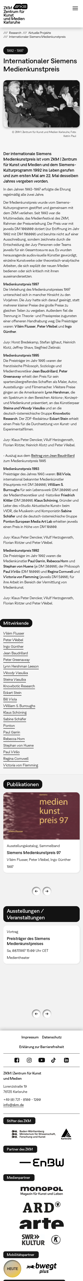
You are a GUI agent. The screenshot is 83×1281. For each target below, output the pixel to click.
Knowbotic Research (19, 686)
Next (46, 891)
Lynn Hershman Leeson (21, 666)
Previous (36, 891)
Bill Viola (10, 699)
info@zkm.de (13, 1105)
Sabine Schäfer (14, 719)
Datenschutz (52, 1037)
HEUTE (12, 1269)
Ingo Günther (13, 646)
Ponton (9, 726)
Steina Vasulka (14, 679)
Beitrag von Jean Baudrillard (53, 455)
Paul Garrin (11, 732)
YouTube (41, 1060)
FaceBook (16, 1060)
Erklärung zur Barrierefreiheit (41, 1047)
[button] (41, 104)
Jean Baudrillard (15, 653)
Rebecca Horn (14, 739)
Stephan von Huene (18, 745)
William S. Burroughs (19, 706)
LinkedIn (66, 1060)
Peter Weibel (13, 640)
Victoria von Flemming (20, 765)
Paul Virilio (11, 752)
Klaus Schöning (15, 712)
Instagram (29, 1060)
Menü (75, 8)
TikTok (54, 1060)
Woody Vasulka (15, 673)
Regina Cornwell (16, 758)
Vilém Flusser (13, 633)
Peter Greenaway (16, 660)
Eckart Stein (12, 693)
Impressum (30, 1037)
